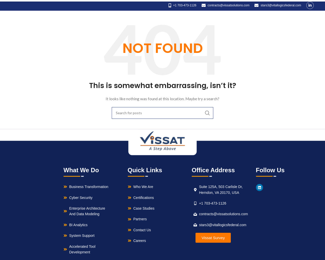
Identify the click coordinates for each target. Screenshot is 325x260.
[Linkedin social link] (310, 5)
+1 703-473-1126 (185, 5)
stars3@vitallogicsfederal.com (281, 5)
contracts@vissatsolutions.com (229, 5)
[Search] (162, 113)
